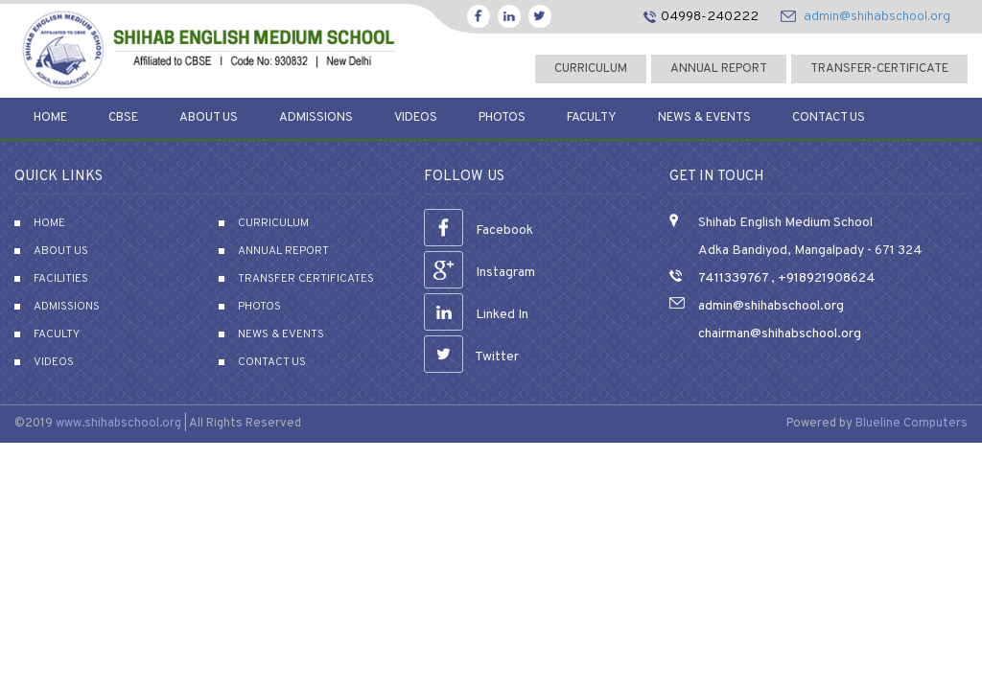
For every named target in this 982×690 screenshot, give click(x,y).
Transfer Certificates (306, 279)
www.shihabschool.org (118, 423)
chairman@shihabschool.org (779, 334)
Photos (502, 118)
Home (50, 118)
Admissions (316, 118)
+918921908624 (825, 278)
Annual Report (718, 69)
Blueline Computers (911, 423)
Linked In (476, 315)
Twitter (471, 357)
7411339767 (733, 278)
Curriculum (273, 223)
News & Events (704, 118)
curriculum (590, 69)
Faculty (592, 118)
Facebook (478, 230)
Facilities (61, 279)
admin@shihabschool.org (877, 17)
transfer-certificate (879, 69)
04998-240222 (710, 17)
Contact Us (828, 118)
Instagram (479, 272)
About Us (208, 118)
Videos (415, 118)
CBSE (123, 118)
